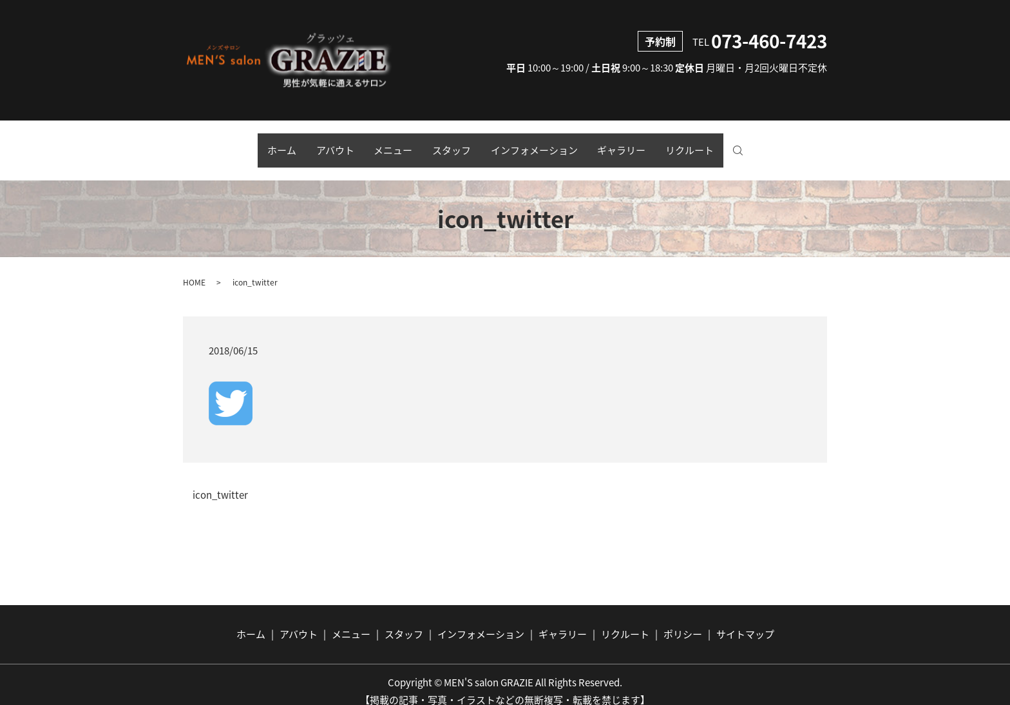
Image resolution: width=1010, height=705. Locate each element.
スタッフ (451, 144)
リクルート (717, 144)
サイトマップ (745, 620)
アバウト (317, 144)
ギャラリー (640, 144)
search (777, 144)
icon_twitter (220, 481)
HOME (194, 268)
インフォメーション (543, 144)
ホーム (254, 144)
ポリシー (682, 620)
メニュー (384, 144)
